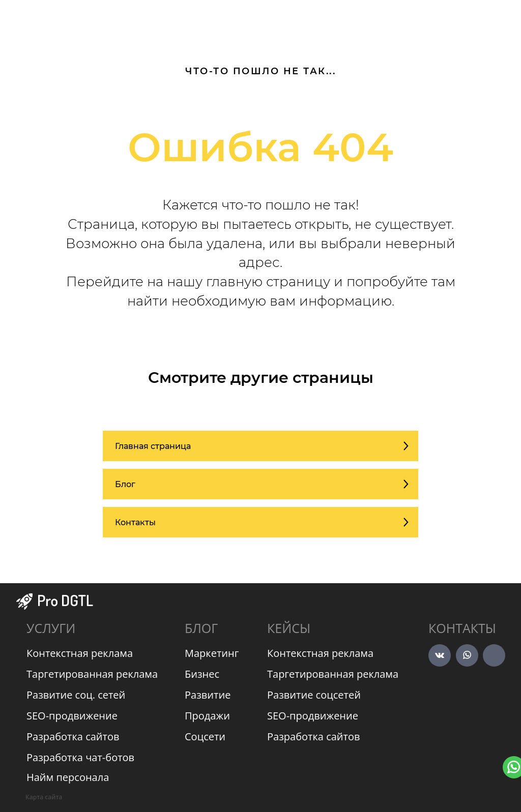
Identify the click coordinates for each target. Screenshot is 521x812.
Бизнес (202, 674)
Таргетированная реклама (92, 674)
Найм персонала (67, 777)
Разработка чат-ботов (80, 757)
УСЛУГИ (50, 628)
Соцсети (205, 736)
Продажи (207, 716)
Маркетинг (212, 653)
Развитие (207, 695)
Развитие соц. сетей (75, 695)
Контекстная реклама (79, 653)
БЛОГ (201, 628)
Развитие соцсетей (314, 695)
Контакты (462, 628)
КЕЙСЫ (288, 628)
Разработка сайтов (72, 736)
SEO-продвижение (72, 716)
